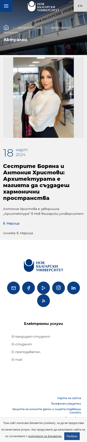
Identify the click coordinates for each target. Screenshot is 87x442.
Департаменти (30, 27)
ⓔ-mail (16, 360)
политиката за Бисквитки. (45, 436)
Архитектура (61, 27)
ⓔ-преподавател (25, 352)
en (80, 5)
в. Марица (11, 223)
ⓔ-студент (21, 344)
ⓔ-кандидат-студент (30, 337)
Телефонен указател (66, 403)
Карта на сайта (69, 398)
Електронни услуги (43, 324)
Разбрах (72, 436)
